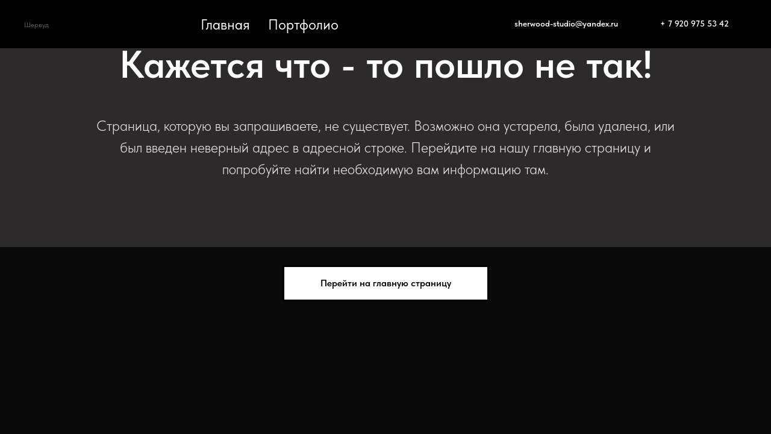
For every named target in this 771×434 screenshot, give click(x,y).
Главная (225, 24)
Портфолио (303, 24)
